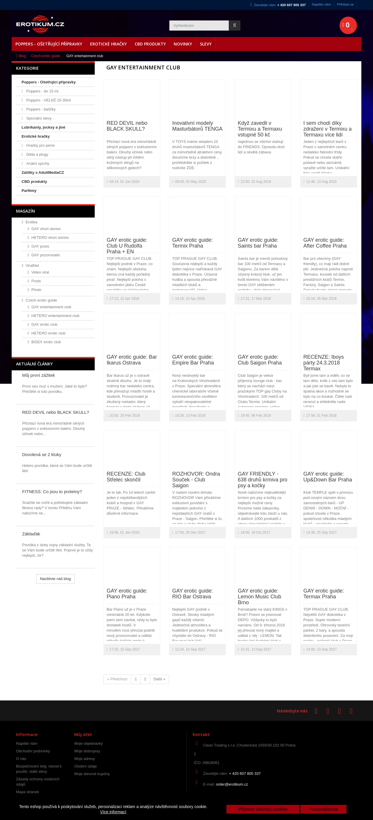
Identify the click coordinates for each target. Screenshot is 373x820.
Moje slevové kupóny (92, 774)
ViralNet (32, 265)
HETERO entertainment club (55, 315)
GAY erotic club (44, 324)
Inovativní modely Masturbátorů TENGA (197, 126)
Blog (22, 56)
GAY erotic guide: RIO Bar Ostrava (192, 594)
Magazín (25, 211)
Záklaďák (31, 533)
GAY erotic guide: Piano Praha (127, 594)
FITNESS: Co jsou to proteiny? (52, 491)
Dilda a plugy (36, 154)
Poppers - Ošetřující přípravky (48, 44)
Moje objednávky (88, 743)
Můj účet (83, 734)
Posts (36, 281)
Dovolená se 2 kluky (41, 454)
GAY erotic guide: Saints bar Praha (258, 243)
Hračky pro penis (40, 145)
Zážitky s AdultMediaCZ (43, 172)
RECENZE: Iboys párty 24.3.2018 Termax (323, 363)
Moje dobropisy (87, 751)
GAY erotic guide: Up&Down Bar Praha (327, 477)
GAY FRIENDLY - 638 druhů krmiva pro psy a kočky (262, 479)
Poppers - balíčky (40, 109)
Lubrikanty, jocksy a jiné (43, 127)
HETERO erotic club (48, 333)
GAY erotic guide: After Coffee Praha (325, 243)
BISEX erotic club (46, 342)
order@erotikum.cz (232, 784)
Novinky (183, 44)
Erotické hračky (108, 44)
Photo (36, 290)
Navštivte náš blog (55, 579)
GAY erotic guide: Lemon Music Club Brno (259, 596)
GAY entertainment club (51, 307)
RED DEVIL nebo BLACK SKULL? (55, 412)
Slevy (206, 44)
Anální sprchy (37, 163)
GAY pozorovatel (45, 255)
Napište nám (321, 4)
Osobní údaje (85, 766)
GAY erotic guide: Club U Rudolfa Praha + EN (127, 246)
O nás (21, 758)
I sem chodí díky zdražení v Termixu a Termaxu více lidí (327, 129)
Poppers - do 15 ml (41, 91)
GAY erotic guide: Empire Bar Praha (193, 360)
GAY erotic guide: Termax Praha (323, 594)
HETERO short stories (50, 237)
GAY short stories (46, 229)
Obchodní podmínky (33, 751)
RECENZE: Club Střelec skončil (126, 477)
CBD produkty (150, 44)
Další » (159, 679)
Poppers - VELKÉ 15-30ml (48, 100)
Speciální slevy (38, 118)
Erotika (31, 222)
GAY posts (40, 246)
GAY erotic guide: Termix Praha (192, 243)
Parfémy (29, 190)
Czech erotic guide (45, 56)
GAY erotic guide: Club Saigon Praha (260, 360)
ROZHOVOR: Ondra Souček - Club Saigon (196, 479)
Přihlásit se (345, 4)
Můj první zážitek (38, 375)
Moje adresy (84, 758)
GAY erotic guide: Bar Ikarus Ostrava (132, 360)
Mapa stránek (27, 792)
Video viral (40, 272)
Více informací (113, 812)
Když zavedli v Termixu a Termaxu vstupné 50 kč (260, 129)
